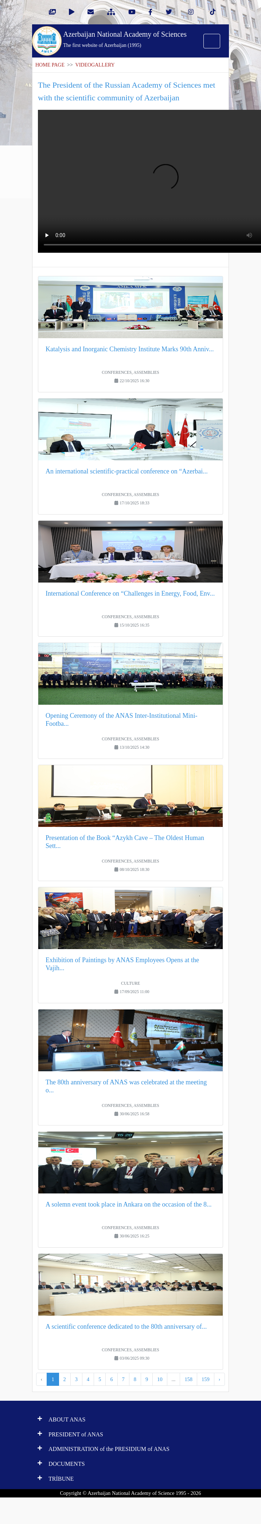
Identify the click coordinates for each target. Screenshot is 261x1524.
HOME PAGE (50, 65)
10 (159, 1379)
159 (206, 1379)
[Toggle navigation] (211, 41)
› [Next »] (220, 1379)
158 (188, 1379)
